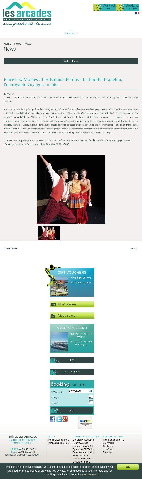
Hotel (51, 436)
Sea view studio (80, 443)
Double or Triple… (82, 462)
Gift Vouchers (72, 272)
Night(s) (55, 397)
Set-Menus (108, 443)
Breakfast (107, 452)
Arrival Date (56, 392)
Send (71, 410)
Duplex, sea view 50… (84, 446)
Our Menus (108, 446)
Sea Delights (81, 278)
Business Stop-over (81, 335)
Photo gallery (64, 305)
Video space (63, 315)
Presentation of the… (58, 440)
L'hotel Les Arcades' (13, 97)
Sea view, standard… (83, 452)
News (17, 43)
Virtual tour (72, 371)
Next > (134, 248)
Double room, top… (82, 458)
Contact (108, 7)
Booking (132, 7)
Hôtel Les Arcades (23, 436)
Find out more (90, 474)
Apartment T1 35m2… (84, 449)
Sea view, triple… (81, 455)
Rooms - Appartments (86, 436)
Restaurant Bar (113, 436)
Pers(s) (54, 403)
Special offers (72, 328)
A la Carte (108, 449)
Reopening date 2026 (58, 443)
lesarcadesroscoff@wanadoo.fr (23, 454)
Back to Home (71, 61)
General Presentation (83, 440)
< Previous (10, 248)
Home (7, 43)
